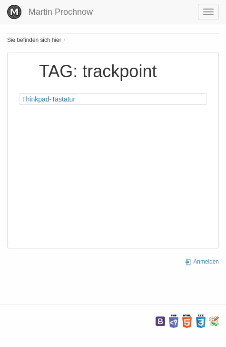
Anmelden (202, 261)
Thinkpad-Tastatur (48, 99)
